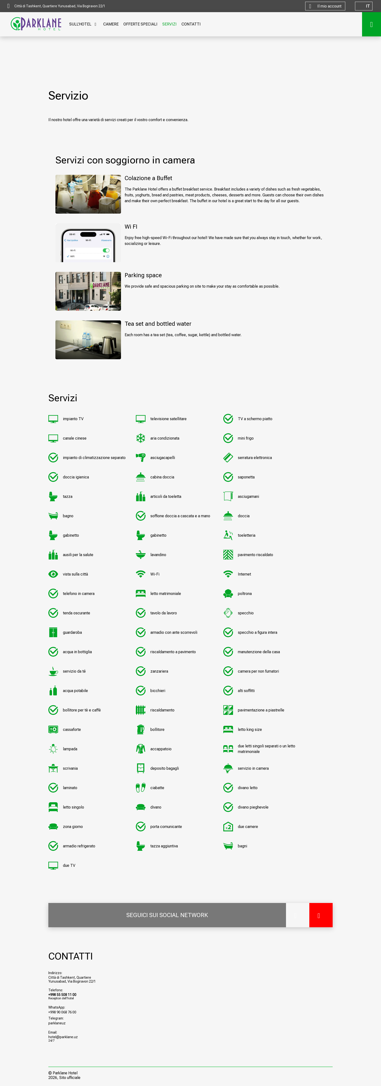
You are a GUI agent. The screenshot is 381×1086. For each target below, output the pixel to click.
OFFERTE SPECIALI (140, 24)
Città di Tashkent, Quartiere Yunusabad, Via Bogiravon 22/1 (72, 979)
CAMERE (111, 24)
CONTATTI (191, 24)
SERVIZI (169, 24)
